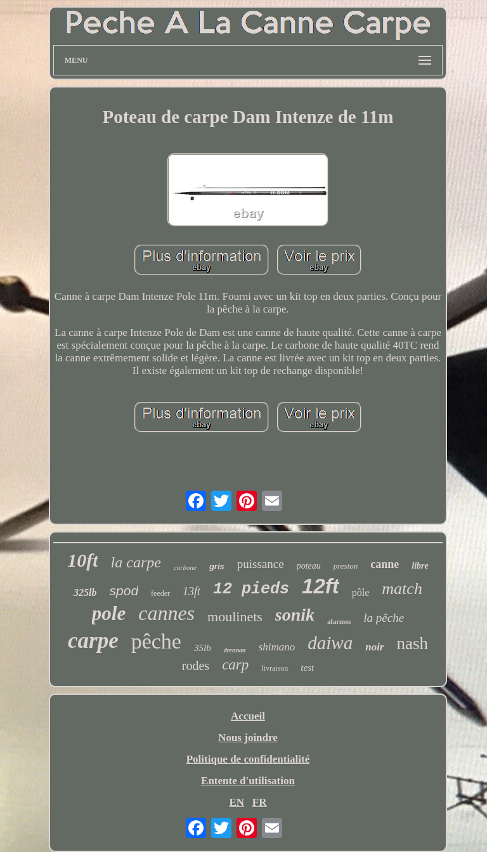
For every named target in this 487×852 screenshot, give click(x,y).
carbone (185, 567)
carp (235, 665)
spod (124, 590)
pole (109, 613)
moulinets (235, 616)
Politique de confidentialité (248, 759)
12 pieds (251, 589)
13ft (191, 591)
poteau (309, 566)
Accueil (248, 716)
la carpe (136, 562)
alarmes (339, 621)
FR (259, 802)
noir (374, 647)
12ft (320, 586)
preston (346, 566)
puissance (260, 564)
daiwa (330, 643)
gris (216, 566)
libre (420, 566)
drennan (235, 650)
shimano (277, 647)
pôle (361, 592)
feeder (160, 593)
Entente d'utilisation (248, 781)
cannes (166, 613)
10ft (82, 560)
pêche (156, 641)
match (402, 588)
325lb (85, 592)
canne (384, 564)
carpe (93, 640)
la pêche (383, 617)
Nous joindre (248, 738)
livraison (274, 668)
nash (412, 643)
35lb (202, 648)
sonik (295, 614)
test (307, 667)
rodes (195, 666)
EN (236, 802)
